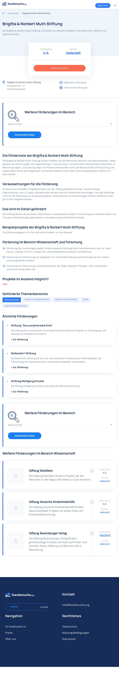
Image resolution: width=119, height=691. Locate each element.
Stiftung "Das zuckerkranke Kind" (32, 325)
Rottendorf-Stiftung (23, 353)
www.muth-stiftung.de (76, 87)
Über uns (10, 639)
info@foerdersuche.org (75, 605)
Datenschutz (69, 626)
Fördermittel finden (25, 134)
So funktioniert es (15, 626)
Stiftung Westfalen (41, 470)
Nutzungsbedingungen (75, 632)
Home (3, 13)
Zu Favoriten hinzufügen (91, 471)
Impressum (69, 639)
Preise (9, 632)
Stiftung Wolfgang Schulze (27, 381)
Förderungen (13, 13)
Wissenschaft (12, 299)
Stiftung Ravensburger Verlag (48, 533)
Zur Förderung (20, 339)
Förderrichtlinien (59, 68)
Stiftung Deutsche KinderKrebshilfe (52, 502)
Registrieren (103, 5)
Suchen (42, 607)
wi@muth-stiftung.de (75, 82)
